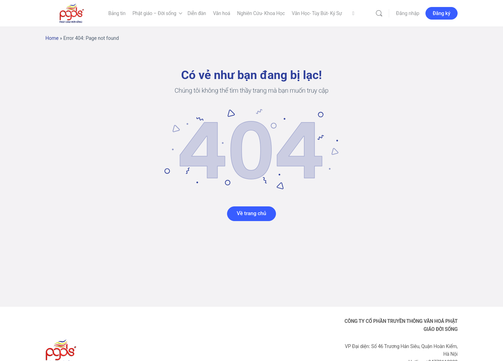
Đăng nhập (408, 13)
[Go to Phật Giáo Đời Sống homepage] (71, 12)
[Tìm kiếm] (379, 13)
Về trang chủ (251, 213)
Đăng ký (441, 13)
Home (52, 38)
